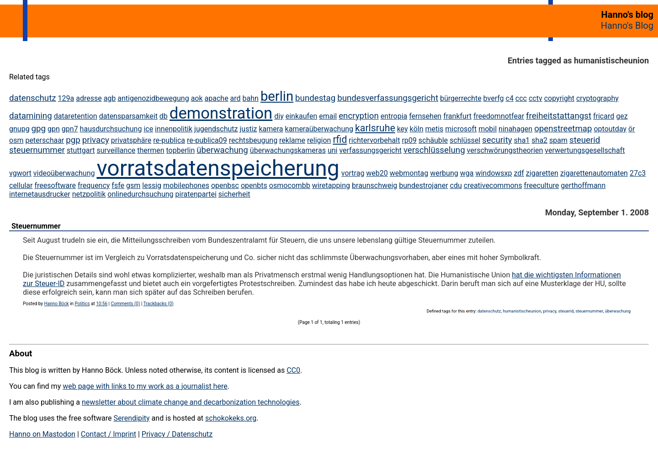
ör (631, 129)
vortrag (353, 173)
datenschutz (32, 98)
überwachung (222, 150)
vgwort (20, 173)
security (497, 140)
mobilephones (186, 185)
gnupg (19, 129)
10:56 (101, 303)
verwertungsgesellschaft (585, 150)
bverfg (493, 98)
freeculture (541, 185)
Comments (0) (125, 303)
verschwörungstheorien (505, 150)
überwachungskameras (288, 150)
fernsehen (425, 116)
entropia (394, 116)
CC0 (293, 370)
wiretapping (331, 185)
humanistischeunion (522, 310)
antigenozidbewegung (153, 98)
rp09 (409, 140)
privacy (95, 140)
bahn (251, 98)
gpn (54, 129)
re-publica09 (207, 140)
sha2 (539, 140)
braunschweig (374, 185)
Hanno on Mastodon (42, 434)
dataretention (75, 116)
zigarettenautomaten (594, 173)
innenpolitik (173, 129)
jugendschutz (216, 129)
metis (434, 129)
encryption (359, 116)
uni (333, 150)
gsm (133, 185)
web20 (376, 173)
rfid (340, 139)
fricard (603, 116)
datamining (30, 116)
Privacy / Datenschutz (177, 434)
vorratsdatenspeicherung (217, 168)
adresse (88, 98)
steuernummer (37, 150)
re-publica (169, 140)
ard (235, 98)
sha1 (522, 140)
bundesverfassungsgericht (387, 98)
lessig (151, 185)
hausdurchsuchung (111, 129)
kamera (271, 129)
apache (216, 98)
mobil (487, 129)
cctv (535, 98)
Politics (82, 303)
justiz (248, 129)
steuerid (584, 140)
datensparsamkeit (128, 116)
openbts (254, 185)
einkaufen (302, 116)
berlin (276, 96)
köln (417, 129)
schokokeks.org (230, 418)
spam (558, 140)
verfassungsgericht (370, 150)
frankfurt (457, 116)
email (328, 116)
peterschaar (44, 140)
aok (197, 98)
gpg (39, 129)
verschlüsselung (434, 150)
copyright (559, 98)
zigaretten (542, 173)
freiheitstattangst (558, 116)
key (402, 129)
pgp (73, 140)
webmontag (409, 173)
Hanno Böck (56, 303)
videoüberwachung (64, 173)
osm (16, 140)
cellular (20, 185)
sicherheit (234, 194)
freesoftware (54, 185)
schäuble (433, 140)
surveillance (115, 150)
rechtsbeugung (253, 140)
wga (467, 173)
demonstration (221, 113)
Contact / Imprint (108, 434)
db (163, 116)
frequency (94, 185)
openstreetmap (563, 129)
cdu (456, 185)
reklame (292, 140)
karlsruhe (375, 128)
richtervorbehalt (374, 140)
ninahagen (515, 129)
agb (110, 98)
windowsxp (493, 173)
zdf (519, 173)
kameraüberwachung (319, 129)
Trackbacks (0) (158, 303)
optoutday (610, 129)
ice (148, 129)
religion (319, 140)
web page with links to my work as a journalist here (145, 386)
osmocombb (289, 185)
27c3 (638, 173)
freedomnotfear (498, 116)
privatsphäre (131, 140)
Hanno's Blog (627, 25)
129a (66, 98)
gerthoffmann (583, 185)
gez (621, 116)
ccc (521, 98)
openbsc (225, 185)
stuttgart (81, 150)
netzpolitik (89, 194)
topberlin (180, 150)
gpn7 (70, 129)
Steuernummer (36, 226)
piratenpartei (196, 194)
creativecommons (493, 185)
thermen (150, 150)
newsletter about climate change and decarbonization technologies (190, 402)
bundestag (315, 98)
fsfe (117, 185)
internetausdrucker (39, 194)
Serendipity (131, 418)
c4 (510, 98)
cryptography (597, 98)
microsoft (461, 129)
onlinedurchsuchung (140, 194)
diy (278, 116)
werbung (444, 173)
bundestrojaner (423, 185)
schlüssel (465, 140)
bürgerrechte (461, 98)
